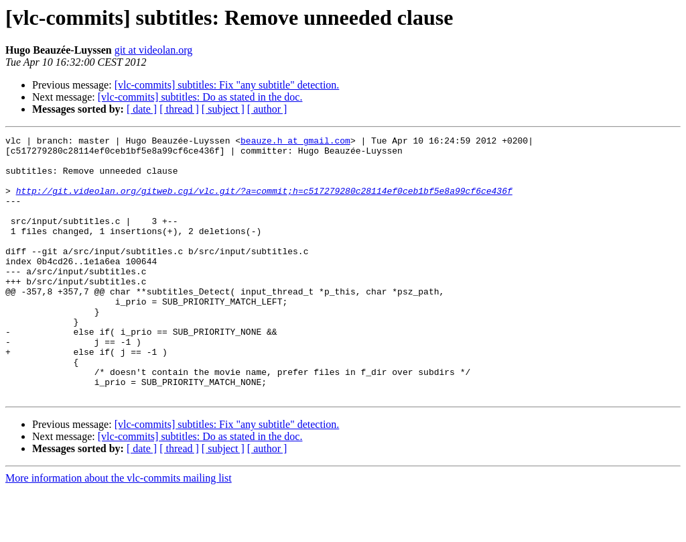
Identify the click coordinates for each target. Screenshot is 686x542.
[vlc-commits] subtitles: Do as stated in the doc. (200, 97)
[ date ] (142, 109)
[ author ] (267, 109)
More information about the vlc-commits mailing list (118, 530)
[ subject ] (223, 109)
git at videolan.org (154, 50)
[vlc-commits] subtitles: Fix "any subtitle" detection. (227, 85)
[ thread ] (179, 109)
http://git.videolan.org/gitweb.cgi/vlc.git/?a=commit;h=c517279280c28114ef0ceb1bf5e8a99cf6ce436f (264, 203)
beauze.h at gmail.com (295, 142)
